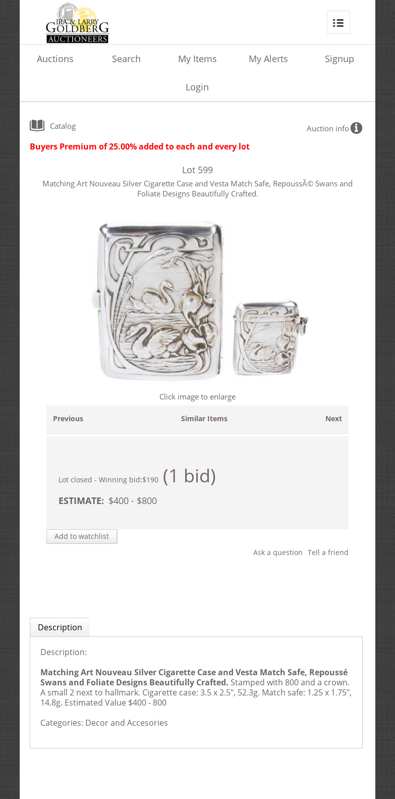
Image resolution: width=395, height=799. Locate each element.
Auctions (55, 59)
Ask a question (278, 552)
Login (197, 87)
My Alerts (268, 59)
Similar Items (204, 418)
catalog (63, 126)
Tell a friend (328, 552)
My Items (197, 59)
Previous (68, 418)
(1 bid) (189, 475)
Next (333, 418)
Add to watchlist (81, 536)
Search (126, 59)
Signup (339, 59)
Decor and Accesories (126, 722)
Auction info (328, 128)
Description (60, 627)
